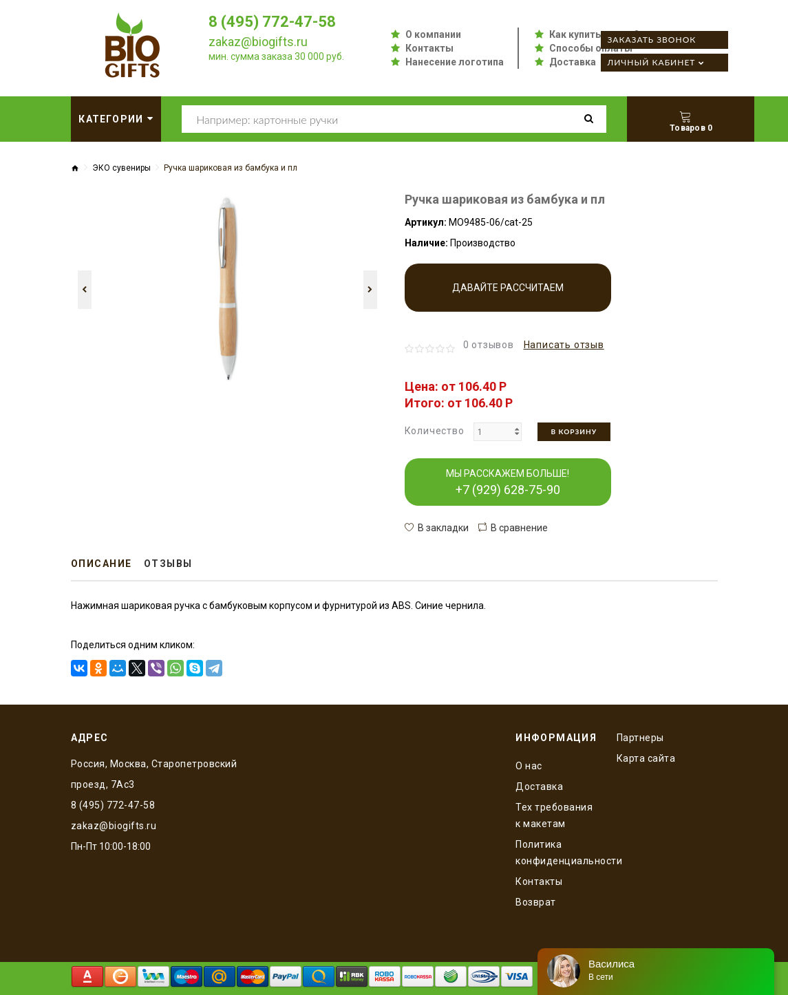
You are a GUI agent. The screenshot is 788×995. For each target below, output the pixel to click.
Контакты (429, 48)
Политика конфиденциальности (555, 852)
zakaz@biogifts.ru (258, 41)
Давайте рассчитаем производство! (508, 297)
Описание (101, 563)
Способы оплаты (590, 48)
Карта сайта (646, 758)
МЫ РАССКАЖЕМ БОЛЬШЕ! (507, 482)
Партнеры (640, 737)
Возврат (535, 902)
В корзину (574, 431)
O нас (528, 765)
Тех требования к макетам (554, 815)
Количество (435, 430)
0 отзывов (488, 344)
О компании (433, 34)
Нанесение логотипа (454, 61)
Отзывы (168, 563)
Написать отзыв (564, 344)
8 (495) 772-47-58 (272, 21)
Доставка (572, 61)
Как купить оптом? (594, 34)
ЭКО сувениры (121, 168)
